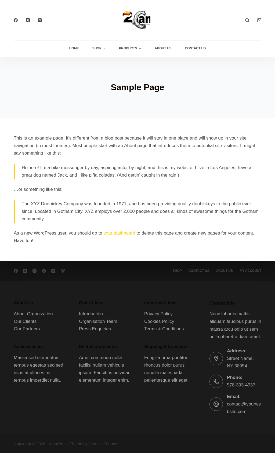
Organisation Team (98, 321)
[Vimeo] (63, 271)
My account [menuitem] (250, 271)
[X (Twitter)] (28, 20)
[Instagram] (40, 20)
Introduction (91, 313)
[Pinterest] (44, 271)
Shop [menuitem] (99, 48)
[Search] (247, 20)
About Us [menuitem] (163, 48)
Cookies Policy (159, 321)
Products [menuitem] (131, 48)
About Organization (33, 313)
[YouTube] (53, 271)
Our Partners (27, 328)
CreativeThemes (103, 443)
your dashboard (119, 233)
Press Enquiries (95, 328)
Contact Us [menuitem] (195, 48)
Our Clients (25, 321)
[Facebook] (16, 20)
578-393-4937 (241, 385)
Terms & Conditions (164, 328)
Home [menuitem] (74, 48)
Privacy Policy (158, 313)
